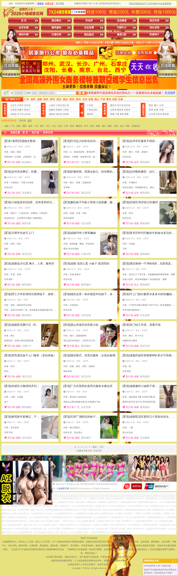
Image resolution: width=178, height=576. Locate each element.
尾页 (95, 447)
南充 (30, 126)
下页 (101, 447)
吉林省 (13, 114)
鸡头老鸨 (154, 27)
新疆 (126, 114)
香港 (151, 105)
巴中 (86, 126)
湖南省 (52, 114)
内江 (48, 126)
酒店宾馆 (154, 20)
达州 (92, 126)
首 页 (24, 20)
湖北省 (59, 114)
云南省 (113, 110)
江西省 (66, 110)
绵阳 (18, 126)
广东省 (90, 105)
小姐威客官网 (62, 488)
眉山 (104, 126)
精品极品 (89, 34)
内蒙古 (20, 110)
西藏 (112, 114)
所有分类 (48, 132)
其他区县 (136, 126)
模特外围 (24, 34)
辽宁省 (20, 114)
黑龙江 (27, 110)
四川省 (120, 105)
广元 (12, 126)
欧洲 (156, 110)
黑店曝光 (56, 20)
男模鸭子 (154, 34)
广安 (36, 126)
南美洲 (165, 114)
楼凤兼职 (56, 27)
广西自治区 (92, 110)
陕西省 (120, 110)
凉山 (122, 126)
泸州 (66, 126)
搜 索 (81, 93)
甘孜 (116, 126)
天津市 (20, 105)
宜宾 (72, 126)
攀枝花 (79, 126)
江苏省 (59, 105)
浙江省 (66, 105)
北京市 (13, 105)
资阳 (98, 126)
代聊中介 (122, 27)
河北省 (27, 105)
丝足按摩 (89, 27)
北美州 (159, 114)
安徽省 (59, 110)
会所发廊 (24, 27)
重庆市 (113, 105)
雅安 (110, 126)
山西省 (13, 110)
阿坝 (128, 126)
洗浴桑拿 (122, 20)
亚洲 (151, 110)
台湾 (161, 105)
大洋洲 (152, 114)
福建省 (52, 110)
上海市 (52, 105)
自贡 (60, 126)
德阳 (24, 126)
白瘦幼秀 (56, 34)
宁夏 (117, 114)
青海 (122, 114)
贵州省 (127, 105)
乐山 (54, 126)
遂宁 (42, 126)
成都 (6, 126)
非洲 (161, 110)
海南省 (90, 114)
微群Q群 (121, 34)
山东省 (27, 114)
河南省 (66, 114)
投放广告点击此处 (89, 538)
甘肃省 (127, 110)
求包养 (89, 20)
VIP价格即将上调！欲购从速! (157, 566)
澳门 (156, 105)
